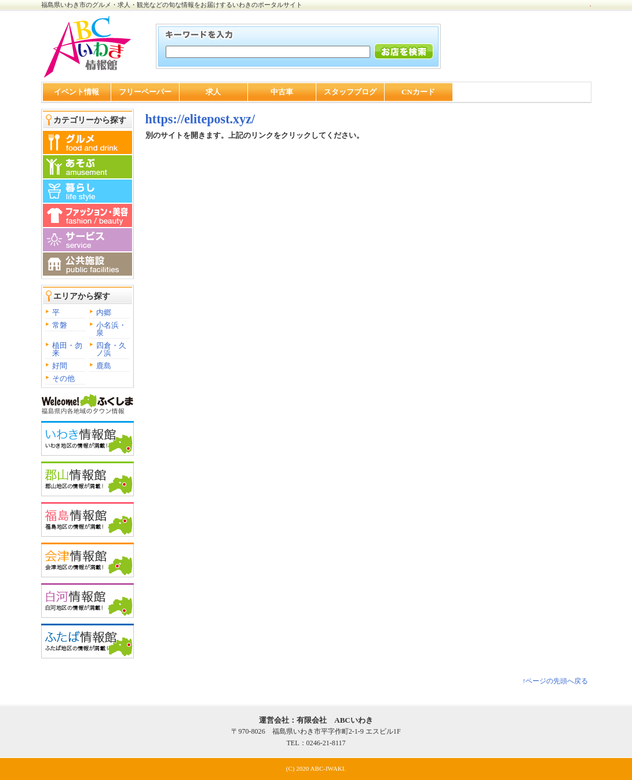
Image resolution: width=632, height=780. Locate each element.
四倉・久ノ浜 (111, 349)
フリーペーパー (145, 91)
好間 (59, 365)
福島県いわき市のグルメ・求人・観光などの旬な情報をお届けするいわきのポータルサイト (171, 4)
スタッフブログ (350, 91)
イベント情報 (76, 91)
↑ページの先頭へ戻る (555, 681)
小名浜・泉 (111, 329)
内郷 (103, 312)
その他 (63, 378)
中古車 (282, 91)
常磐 (59, 325)
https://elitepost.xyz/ (200, 119)
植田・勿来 (67, 349)
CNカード (418, 91)
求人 (213, 91)
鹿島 (103, 365)
